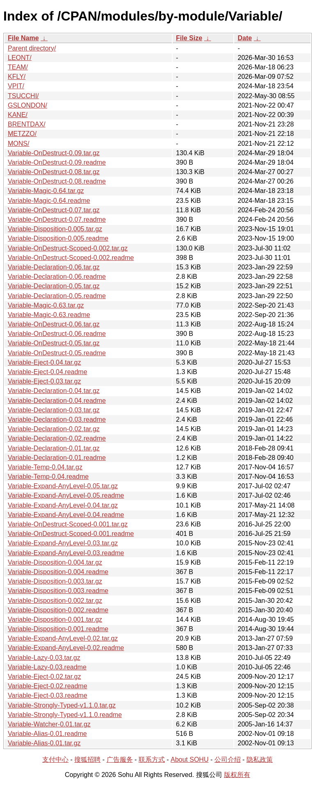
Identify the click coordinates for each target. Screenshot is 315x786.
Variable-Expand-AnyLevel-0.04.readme (66, 514)
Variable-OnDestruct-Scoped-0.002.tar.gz (68, 248)
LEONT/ (20, 57)
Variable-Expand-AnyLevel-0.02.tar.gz (63, 638)
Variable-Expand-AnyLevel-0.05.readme (66, 495)
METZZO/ (22, 133)
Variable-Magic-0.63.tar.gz (46, 305)
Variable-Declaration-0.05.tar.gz (54, 286)
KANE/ (17, 114)
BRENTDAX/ (27, 124)
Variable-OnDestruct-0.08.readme (57, 181)
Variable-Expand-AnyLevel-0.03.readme (66, 552)
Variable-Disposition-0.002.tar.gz (55, 600)
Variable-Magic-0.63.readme (49, 314)
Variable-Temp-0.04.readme (48, 476)
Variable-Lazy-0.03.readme (47, 667)
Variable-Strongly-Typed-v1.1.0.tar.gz (62, 705)
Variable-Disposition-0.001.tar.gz (55, 619)
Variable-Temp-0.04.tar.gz (45, 467)
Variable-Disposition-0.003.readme (58, 590)
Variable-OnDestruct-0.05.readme (57, 352)
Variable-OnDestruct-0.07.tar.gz (54, 210)
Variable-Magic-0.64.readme (49, 200)
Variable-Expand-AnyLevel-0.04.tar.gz (63, 505)
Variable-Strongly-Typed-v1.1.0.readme (65, 714)
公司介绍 (228, 759)
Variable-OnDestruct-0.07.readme (57, 219)
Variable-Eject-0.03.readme (47, 695)
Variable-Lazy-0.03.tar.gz (44, 657)
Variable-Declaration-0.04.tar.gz (54, 390)
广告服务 (120, 759)
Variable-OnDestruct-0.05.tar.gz (54, 343)
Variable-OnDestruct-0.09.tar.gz (54, 152)
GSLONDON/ (27, 105)
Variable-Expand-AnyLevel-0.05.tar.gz (63, 486)
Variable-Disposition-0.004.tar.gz (55, 562)
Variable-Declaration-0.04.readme (57, 400)
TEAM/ (18, 67)
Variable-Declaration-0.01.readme (57, 457)
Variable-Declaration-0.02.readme (57, 438)
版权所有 (237, 774)
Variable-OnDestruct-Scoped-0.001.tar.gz (68, 524)
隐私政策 (260, 759)
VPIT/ (16, 86)
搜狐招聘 (87, 759)
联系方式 (152, 759)
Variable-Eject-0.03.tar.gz (44, 381)
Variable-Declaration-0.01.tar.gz (54, 448)
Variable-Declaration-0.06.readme (57, 276)
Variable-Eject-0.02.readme (47, 686)
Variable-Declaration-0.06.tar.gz (54, 267)
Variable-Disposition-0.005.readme (58, 238)
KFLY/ (16, 76)
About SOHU (189, 759)
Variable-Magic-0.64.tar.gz (46, 190)
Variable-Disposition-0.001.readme (58, 628)
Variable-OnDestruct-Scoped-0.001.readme (71, 533)
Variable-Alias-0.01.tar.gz (44, 743)
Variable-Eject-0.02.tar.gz (44, 676)
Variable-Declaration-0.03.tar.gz (54, 410)
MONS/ (18, 143)
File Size (189, 37)
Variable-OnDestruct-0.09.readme (57, 162)
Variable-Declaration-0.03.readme (57, 419)
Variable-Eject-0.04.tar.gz (44, 362)
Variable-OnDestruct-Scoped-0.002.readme (71, 257)
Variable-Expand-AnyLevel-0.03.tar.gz (63, 543)
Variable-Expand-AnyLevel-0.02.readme (66, 647)
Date (244, 37)
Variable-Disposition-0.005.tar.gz (55, 228)
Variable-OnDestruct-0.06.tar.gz (54, 324)
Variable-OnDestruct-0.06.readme (57, 333)
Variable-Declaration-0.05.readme (57, 295)
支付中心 (55, 759)
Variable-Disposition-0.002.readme (58, 610)
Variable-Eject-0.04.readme (47, 371)
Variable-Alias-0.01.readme (47, 733)
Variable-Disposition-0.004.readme (58, 571)
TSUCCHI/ (23, 95)
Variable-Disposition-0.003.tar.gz (55, 581)
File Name (23, 37)
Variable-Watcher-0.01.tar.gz (49, 724)
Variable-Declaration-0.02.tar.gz (54, 428)
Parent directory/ (32, 48)
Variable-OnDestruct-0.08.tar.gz (54, 171)
